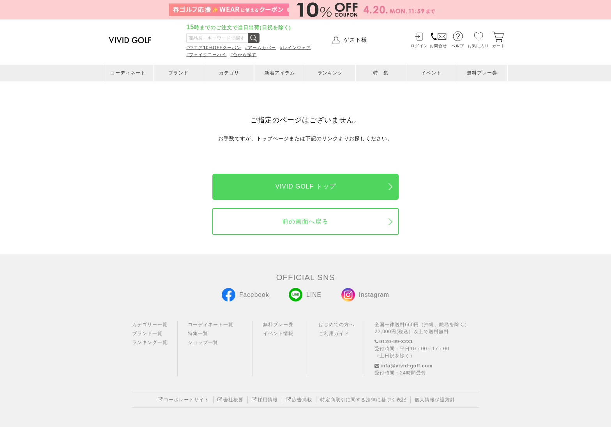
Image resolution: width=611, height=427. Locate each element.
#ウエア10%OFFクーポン (213, 47)
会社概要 (230, 399)
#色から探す (243, 54)
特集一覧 (198, 333)
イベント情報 (278, 333)
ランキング (330, 73)
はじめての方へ (336, 324)
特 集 (380, 73)
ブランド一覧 (147, 333)
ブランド (178, 73)
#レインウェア (295, 47)
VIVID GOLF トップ (305, 186)
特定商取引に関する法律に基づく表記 (363, 399)
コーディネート (128, 73)
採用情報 (265, 399)
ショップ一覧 (203, 342)
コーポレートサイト (183, 399)
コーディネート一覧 (210, 324)
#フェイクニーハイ (206, 54)
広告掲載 (299, 399)
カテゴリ (229, 73)
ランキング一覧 (150, 342)
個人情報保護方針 (435, 399)
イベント (431, 73)
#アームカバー (260, 47)
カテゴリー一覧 (150, 324)
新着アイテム (280, 73)
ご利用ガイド (334, 333)
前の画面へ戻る (305, 221)
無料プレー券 (482, 73)
